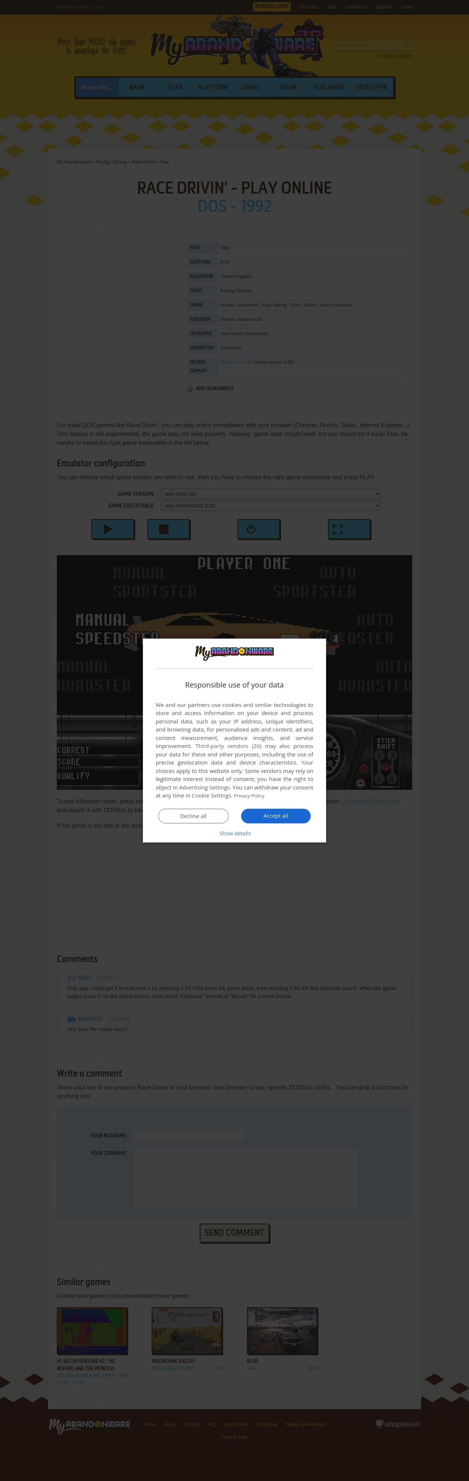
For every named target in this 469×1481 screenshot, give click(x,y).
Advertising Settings (204, 787)
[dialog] (234, 740)
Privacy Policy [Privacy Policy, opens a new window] (251, 795)
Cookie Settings (211, 795)
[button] (234, 833)
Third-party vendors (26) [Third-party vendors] (228, 745)
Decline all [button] (193, 816)
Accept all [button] (276, 816)
